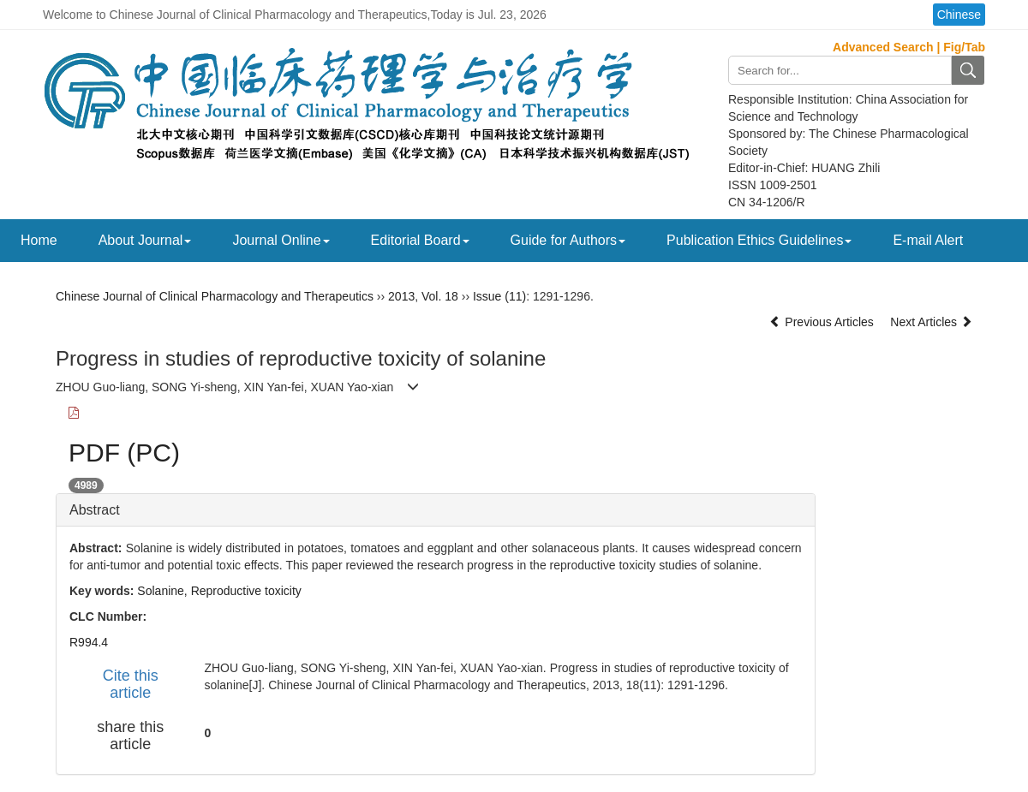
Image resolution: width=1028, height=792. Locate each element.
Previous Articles (822, 322)
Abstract (94, 510)
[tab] (436, 510)
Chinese (959, 14)
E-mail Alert (928, 240)
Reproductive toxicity (246, 591)
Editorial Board (420, 240)
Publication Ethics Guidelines (759, 240)
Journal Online (280, 240)
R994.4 (88, 642)
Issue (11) (499, 296)
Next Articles (931, 322)
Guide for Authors (568, 240)
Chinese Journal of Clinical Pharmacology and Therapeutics (215, 296)
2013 (401, 296)
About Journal (145, 240)
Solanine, (163, 591)
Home (39, 240)
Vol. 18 (439, 296)
